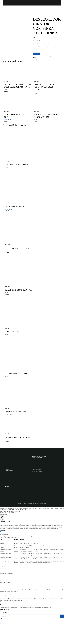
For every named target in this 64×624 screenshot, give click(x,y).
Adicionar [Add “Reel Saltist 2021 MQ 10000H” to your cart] (7, 168)
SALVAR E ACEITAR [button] (4, 609)
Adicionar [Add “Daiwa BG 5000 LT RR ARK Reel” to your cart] (7, 441)
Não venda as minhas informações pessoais (10, 511)
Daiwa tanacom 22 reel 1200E (16, 373)
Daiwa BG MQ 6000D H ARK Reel (18, 290)
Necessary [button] (2, 530)
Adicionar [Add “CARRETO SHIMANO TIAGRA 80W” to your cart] (6, 121)
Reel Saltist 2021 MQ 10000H (16, 165)
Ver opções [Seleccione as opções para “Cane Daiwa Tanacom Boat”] (7, 416)
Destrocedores (57, 56)
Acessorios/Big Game (49, 56)
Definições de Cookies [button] (5, 512)
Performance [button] (3, 575)
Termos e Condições (36, 469)
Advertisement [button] (3, 592)
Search (2, 613)
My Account (4, 612)
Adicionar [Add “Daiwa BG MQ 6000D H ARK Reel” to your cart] (7, 294)
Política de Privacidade (37, 471)
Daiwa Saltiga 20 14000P (14, 206)
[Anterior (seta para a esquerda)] (0, 623)
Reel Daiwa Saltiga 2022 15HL (17, 248)
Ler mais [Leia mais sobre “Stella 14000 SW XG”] (7, 336)
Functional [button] (2, 566)
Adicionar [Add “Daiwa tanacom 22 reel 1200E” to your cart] (7, 377)
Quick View (6, 81)
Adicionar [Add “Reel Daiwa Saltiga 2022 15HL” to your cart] (7, 252)
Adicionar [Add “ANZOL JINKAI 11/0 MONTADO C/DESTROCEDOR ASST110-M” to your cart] (6, 91)
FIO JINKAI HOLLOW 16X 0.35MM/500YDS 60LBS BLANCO (45, 87)
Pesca (34, 57)
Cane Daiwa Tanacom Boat (15, 412)
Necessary (3, 533)
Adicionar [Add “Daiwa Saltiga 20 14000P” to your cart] (7, 210)
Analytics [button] (2, 583)
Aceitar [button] (12, 512)
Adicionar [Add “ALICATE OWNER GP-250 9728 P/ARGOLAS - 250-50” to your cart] (36, 121)
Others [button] (1, 601)
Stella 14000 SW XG (13, 332)
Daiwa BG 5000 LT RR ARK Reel (18, 437)
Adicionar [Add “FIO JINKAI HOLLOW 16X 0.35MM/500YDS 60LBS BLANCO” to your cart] (36, 93)
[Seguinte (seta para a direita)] (1, 623)
